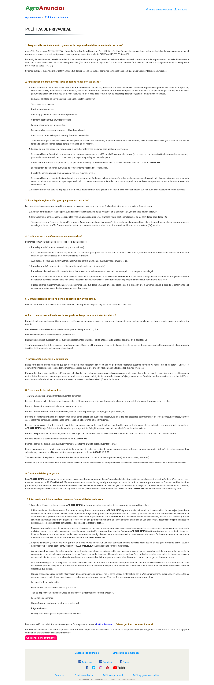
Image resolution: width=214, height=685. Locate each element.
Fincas (124, 662)
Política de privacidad (57, 17)
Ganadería (105, 662)
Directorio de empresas (126, 652)
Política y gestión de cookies (146, 675)
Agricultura (85, 662)
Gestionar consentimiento (41, 637)
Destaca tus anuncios (87, 652)
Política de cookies (105, 624)
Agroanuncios (33, 17)
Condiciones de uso (84, 675)
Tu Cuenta (180, 9)
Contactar (59, 675)
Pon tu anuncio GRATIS (159, 9)
